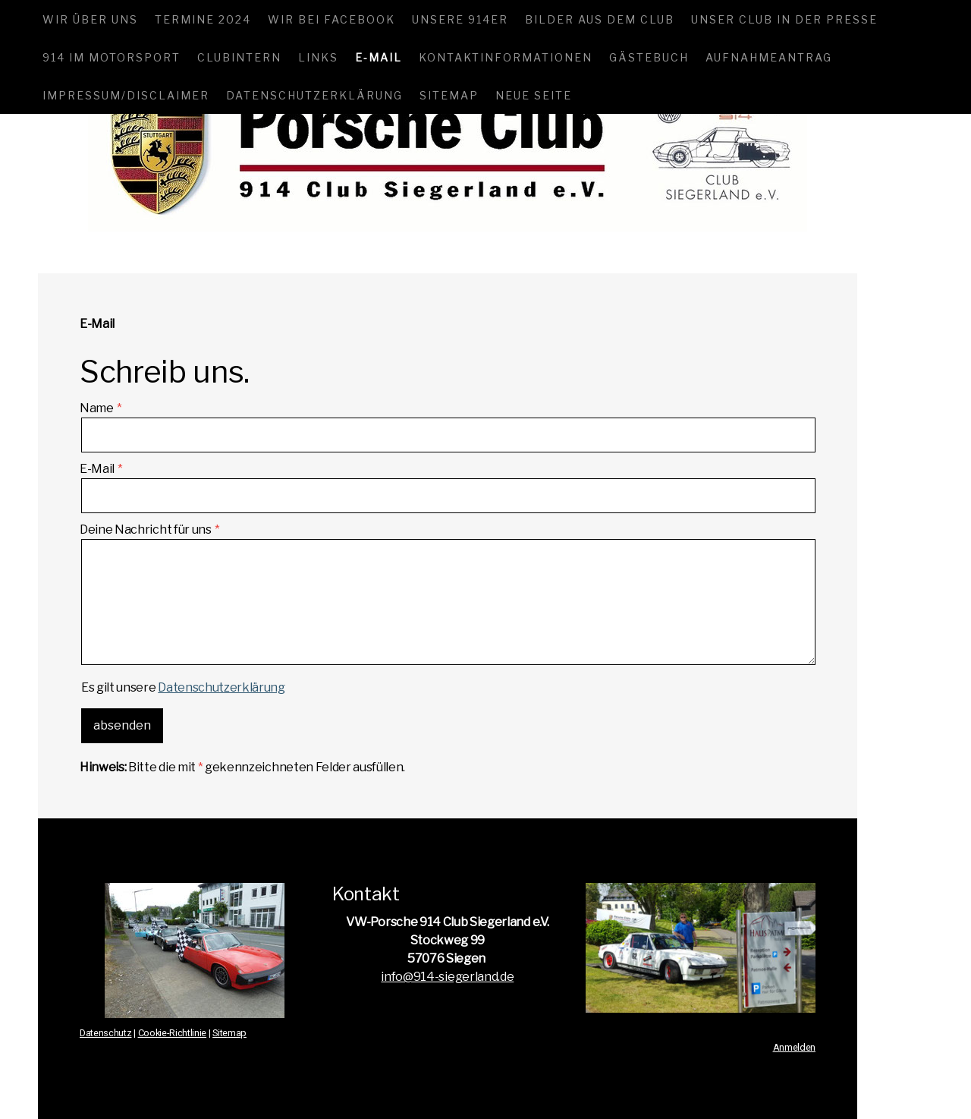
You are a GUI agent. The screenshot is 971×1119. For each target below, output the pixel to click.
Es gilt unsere (183, 687)
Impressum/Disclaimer (125, 95)
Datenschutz (105, 1033)
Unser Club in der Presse (784, 19)
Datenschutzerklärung (314, 95)
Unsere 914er (460, 19)
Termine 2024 (203, 19)
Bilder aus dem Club (599, 19)
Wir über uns (90, 19)
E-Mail (378, 57)
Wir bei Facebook (331, 19)
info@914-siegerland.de (447, 976)
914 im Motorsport (111, 57)
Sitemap (449, 95)
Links (318, 57)
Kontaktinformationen (505, 57)
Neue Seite (533, 95)
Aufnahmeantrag (768, 57)
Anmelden (794, 1047)
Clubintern (239, 57)
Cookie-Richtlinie (172, 1033)
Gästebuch (649, 57)
